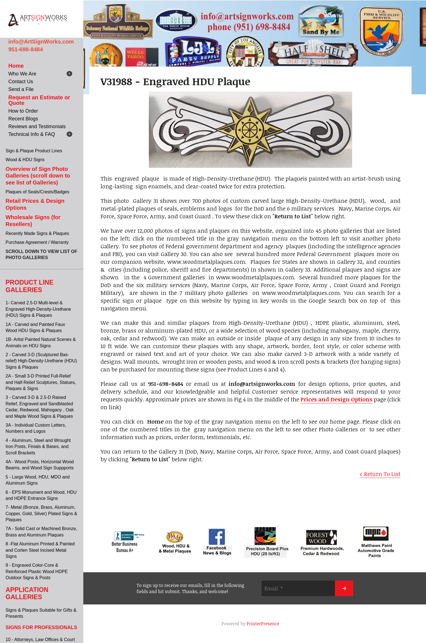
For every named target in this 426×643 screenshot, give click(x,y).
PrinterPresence (263, 624)
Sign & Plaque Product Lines (34, 150)
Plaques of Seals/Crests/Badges (37, 191)
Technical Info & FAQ (31, 134)
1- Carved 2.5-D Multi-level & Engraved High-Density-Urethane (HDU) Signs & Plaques (38, 309)
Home (16, 66)
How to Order (23, 111)
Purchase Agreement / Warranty (37, 242)
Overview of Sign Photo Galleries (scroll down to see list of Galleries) (38, 176)
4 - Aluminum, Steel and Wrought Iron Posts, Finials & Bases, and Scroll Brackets (38, 446)
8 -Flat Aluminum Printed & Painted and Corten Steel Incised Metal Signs (40, 550)
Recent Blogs (23, 118)
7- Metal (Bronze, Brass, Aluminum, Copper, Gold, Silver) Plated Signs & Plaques (41, 513)
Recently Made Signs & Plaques (37, 233)
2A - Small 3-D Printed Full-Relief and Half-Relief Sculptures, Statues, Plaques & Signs (41, 382)
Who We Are (22, 74)
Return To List (382, 474)
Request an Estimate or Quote (39, 100)
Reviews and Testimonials (37, 126)
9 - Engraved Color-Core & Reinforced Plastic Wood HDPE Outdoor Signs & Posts (37, 571)
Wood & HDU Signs (25, 159)
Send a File (21, 89)
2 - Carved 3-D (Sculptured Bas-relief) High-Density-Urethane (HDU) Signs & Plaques (41, 360)
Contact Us (20, 81)
